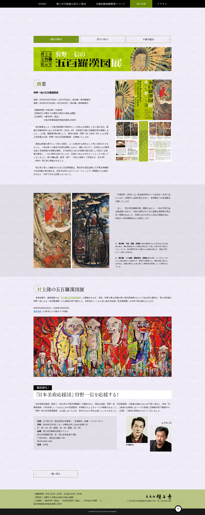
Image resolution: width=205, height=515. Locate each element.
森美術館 (37, 311)
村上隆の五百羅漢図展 (71, 298)
